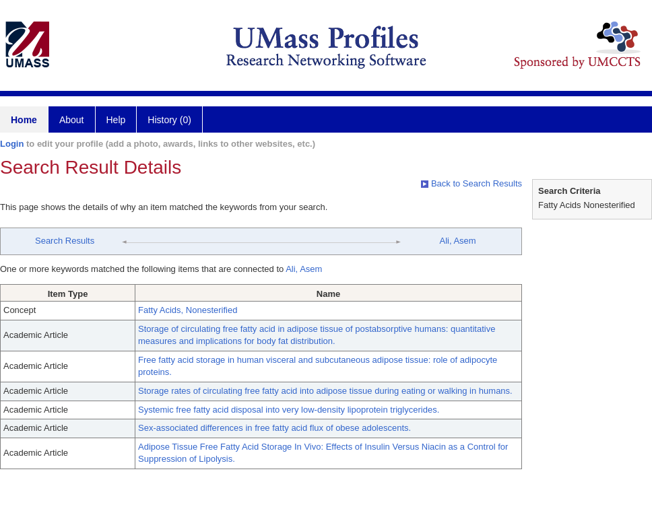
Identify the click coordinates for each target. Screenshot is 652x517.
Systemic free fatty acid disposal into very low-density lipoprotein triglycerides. (288, 410)
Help (116, 119)
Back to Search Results (471, 183)
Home (24, 119)
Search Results (64, 241)
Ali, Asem (457, 241)
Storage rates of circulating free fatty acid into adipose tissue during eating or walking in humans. (325, 391)
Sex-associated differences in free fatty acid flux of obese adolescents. (274, 428)
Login (12, 144)
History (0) (169, 119)
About (71, 119)
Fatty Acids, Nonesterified (187, 310)
